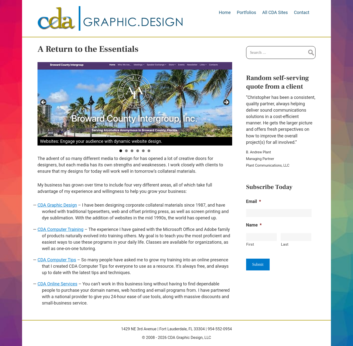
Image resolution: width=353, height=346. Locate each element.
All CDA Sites (275, 12)
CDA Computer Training (60, 229)
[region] (135, 104)
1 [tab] (120, 150)
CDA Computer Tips (57, 259)
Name (254, 224)
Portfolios (246, 12)
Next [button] (226, 102)
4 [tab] (137, 150)
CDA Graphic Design (57, 205)
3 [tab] (132, 150)
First (250, 244)
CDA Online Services (57, 283)
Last (285, 244)
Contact (301, 12)
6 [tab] (149, 150)
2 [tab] (126, 150)
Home (225, 12)
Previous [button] (43, 102)
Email (253, 201)
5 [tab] (143, 150)
